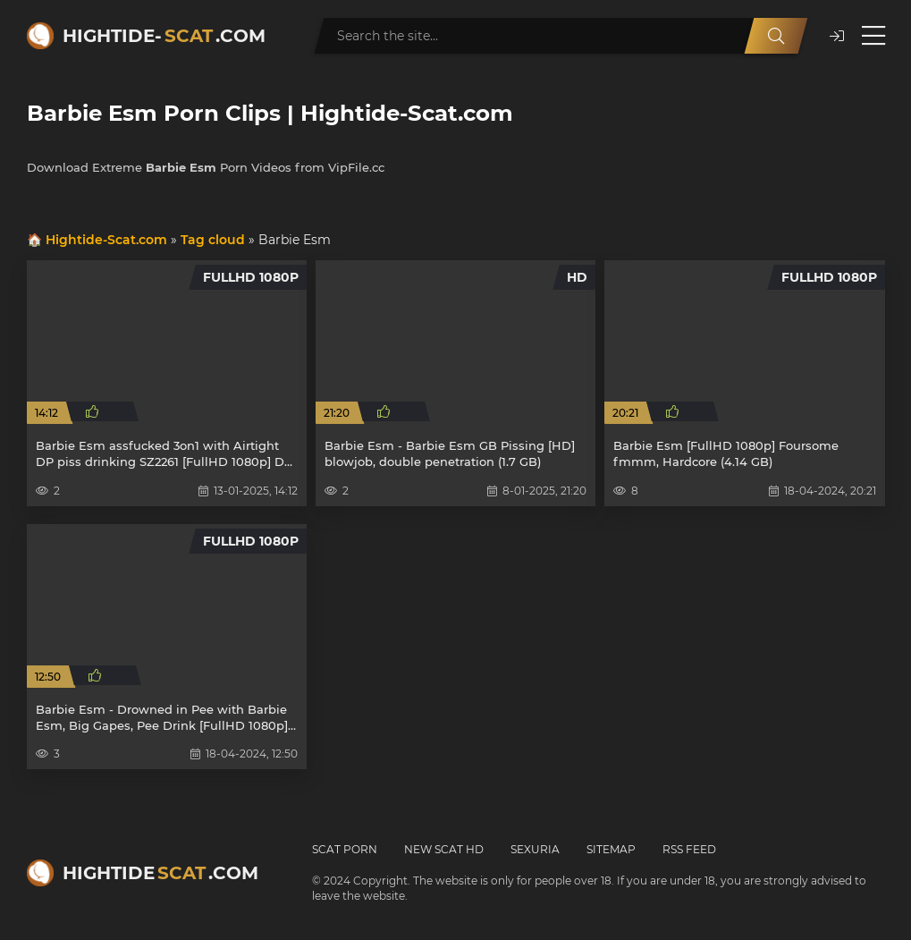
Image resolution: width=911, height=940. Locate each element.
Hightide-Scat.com (106, 240)
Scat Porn (344, 849)
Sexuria (535, 849)
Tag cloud (213, 240)
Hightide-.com (164, 36)
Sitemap (611, 849)
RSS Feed (689, 849)
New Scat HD (444, 849)
